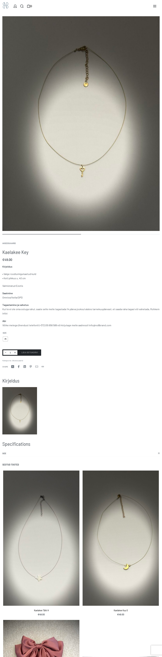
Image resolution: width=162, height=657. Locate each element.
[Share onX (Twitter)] (12, 366)
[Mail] (36, 366)
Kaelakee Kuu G (121, 610)
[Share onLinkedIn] (24, 366)
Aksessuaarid (9, 243)
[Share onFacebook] (18, 366)
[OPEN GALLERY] (81, 123)
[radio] (5, 339)
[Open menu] (154, 6)
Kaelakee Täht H (41, 610)
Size (4, 333)
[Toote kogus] (10, 352)
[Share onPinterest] (30, 366)
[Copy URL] (42, 366)
